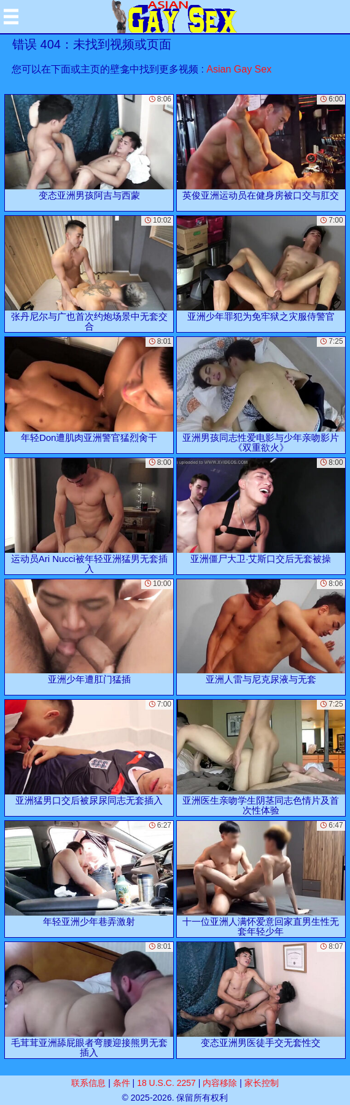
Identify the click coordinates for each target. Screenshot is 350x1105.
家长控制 (261, 1083)
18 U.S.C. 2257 (166, 1083)
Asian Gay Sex (238, 69)
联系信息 (88, 1083)
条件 (121, 1083)
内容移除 (220, 1083)
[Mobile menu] (11, 16)
